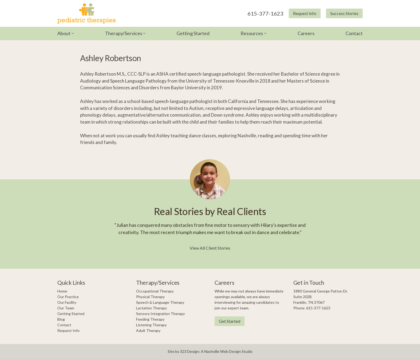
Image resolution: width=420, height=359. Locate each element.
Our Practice (68, 296)
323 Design (189, 351)
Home (62, 291)
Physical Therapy (150, 296)
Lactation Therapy (151, 308)
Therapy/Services (123, 33)
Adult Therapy (148, 330)
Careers (306, 33)
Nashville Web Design (222, 351)
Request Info (304, 13)
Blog (61, 319)
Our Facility (66, 302)
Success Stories (344, 13)
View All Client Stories (210, 247)
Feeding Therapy (150, 319)
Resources (252, 33)
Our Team (65, 308)
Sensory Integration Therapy (160, 313)
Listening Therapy (151, 325)
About (63, 33)
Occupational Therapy (155, 291)
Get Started (229, 321)
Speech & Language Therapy (160, 302)
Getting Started (193, 33)
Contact (354, 33)
